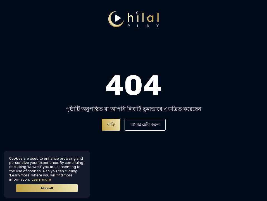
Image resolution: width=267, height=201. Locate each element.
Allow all (47, 188)
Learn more (41, 179)
